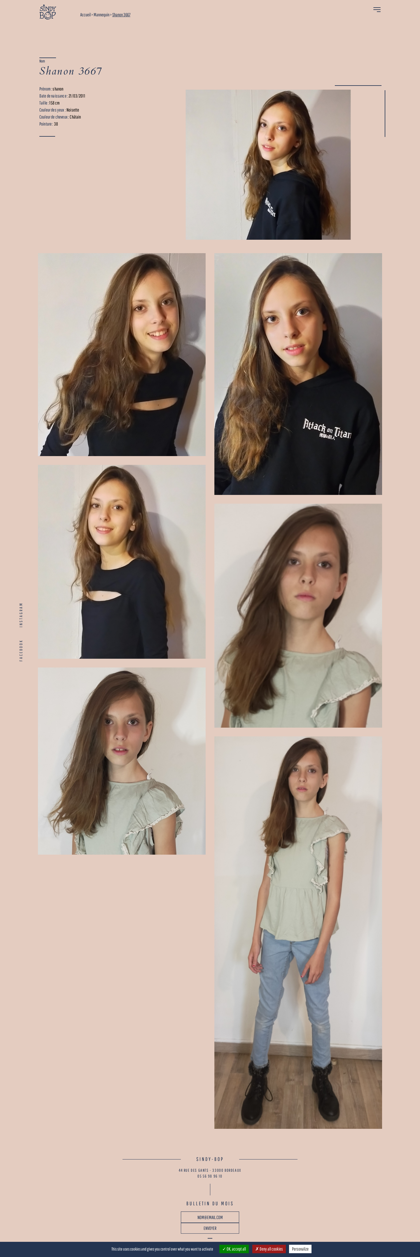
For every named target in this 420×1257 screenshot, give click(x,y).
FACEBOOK (21, 650)
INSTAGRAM (21, 614)
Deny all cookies (269, 1248)
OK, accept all (234, 1248)
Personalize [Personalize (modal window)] (300, 1248)
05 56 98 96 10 (209, 1176)
